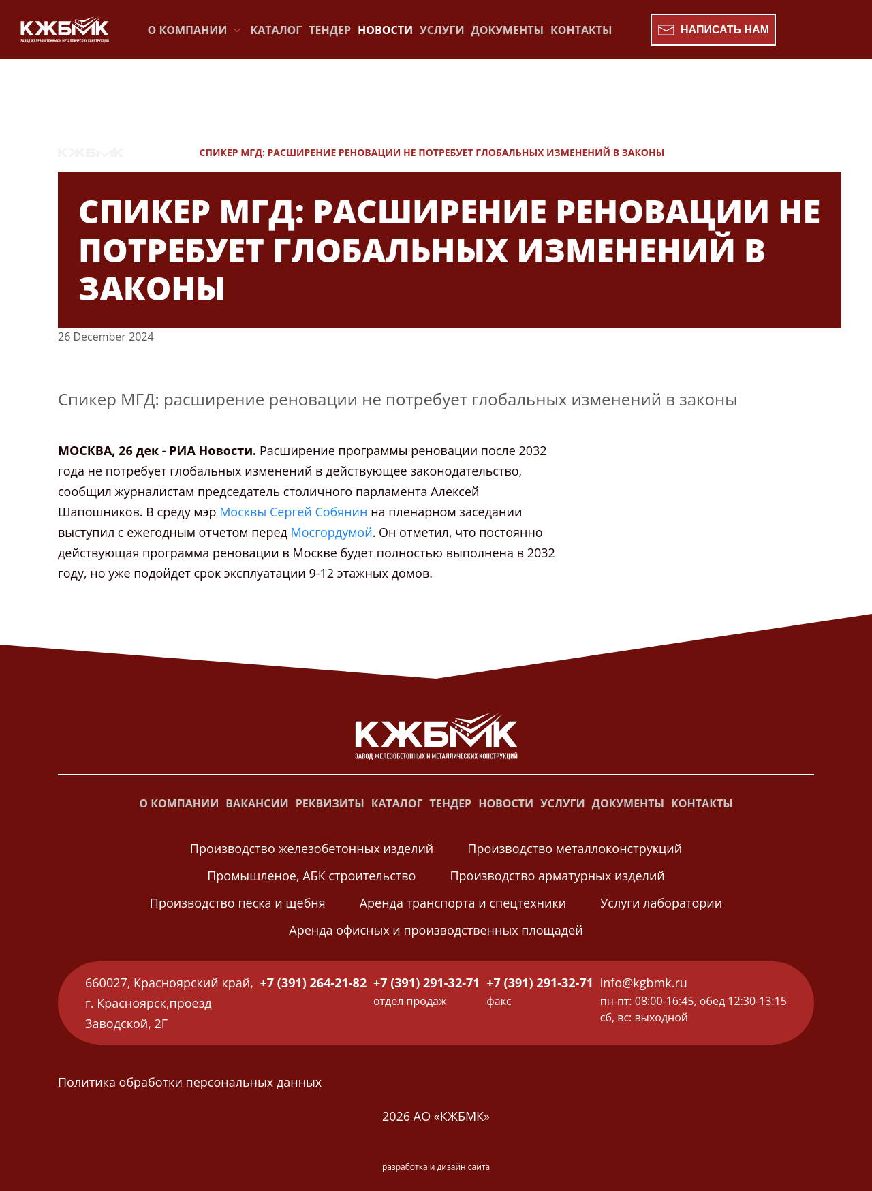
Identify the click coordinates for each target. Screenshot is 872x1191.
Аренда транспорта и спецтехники (463, 903)
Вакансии (256, 803)
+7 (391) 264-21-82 (313, 982)
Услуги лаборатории (661, 903)
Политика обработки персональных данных (190, 1082)
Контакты (581, 29)
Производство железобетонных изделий (311, 848)
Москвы (242, 512)
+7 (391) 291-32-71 (426, 982)
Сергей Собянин (319, 512)
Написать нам (713, 30)
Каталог (276, 29)
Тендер (330, 29)
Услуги (442, 29)
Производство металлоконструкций (574, 848)
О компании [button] (196, 29)
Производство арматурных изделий (557, 875)
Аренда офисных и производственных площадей (435, 930)
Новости (385, 29)
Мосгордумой (332, 532)
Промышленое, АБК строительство (311, 875)
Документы (507, 29)
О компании (179, 803)
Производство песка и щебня (238, 903)
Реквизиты (330, 803)
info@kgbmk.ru (643, 982)
